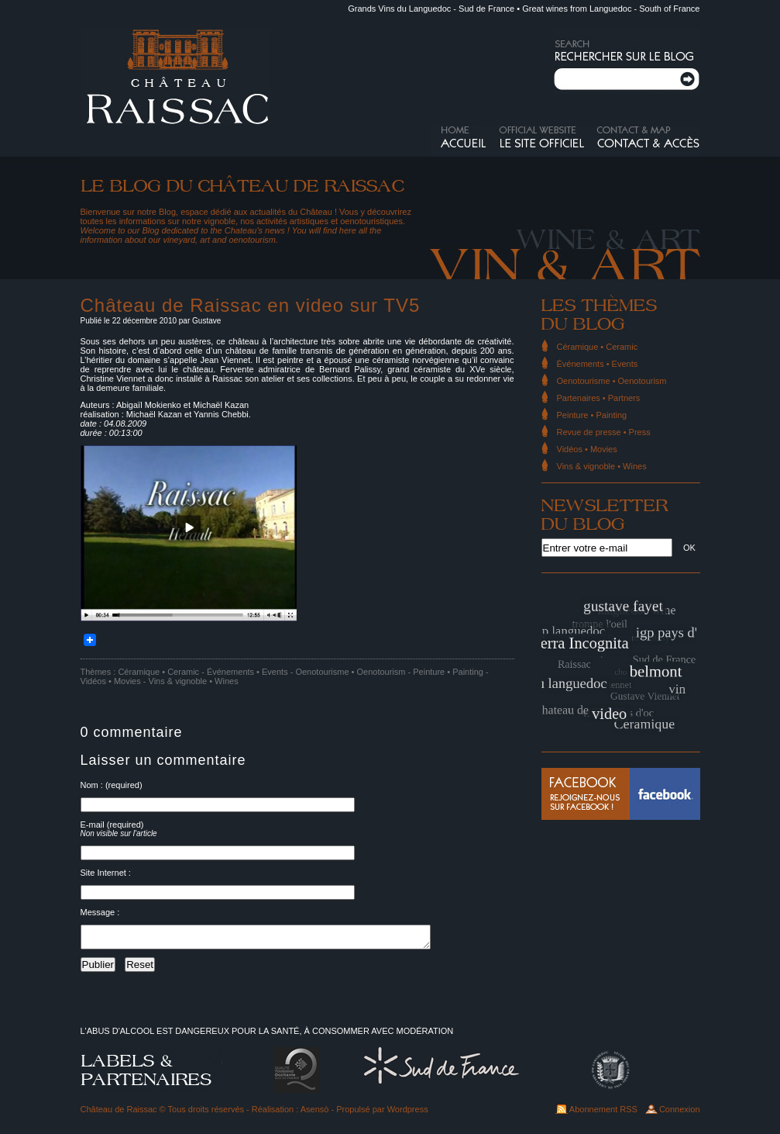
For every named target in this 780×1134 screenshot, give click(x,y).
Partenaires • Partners (599, 398)
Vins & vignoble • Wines (194, 681)
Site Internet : (106, 872)
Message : (100, 912)
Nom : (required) (112, 785)
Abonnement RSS (603, 1113)
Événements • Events (247, 671)
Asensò (315, 1113)
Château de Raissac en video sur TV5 (251, 305)
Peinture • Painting (448, 671)
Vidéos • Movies (111, 681)
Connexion (679, 1113)
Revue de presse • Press (604, 432)
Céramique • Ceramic (158, 671)
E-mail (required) (112, 824)
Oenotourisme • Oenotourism (350, 671)
